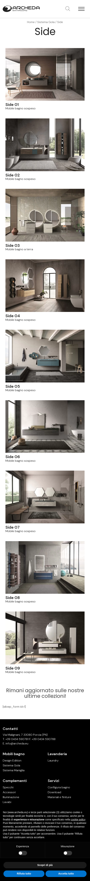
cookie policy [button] (78, 819)
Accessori (9, 792)
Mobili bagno (14, 754)
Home (31, 22)
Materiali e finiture (59, 797)
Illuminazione (11, 797)
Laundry (53, 760)
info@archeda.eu (17, 743)
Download (54, 792)
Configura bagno (59, 787)
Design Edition (12, 760)
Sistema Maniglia (13, 770)
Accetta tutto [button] (66, 873)
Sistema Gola (46, 22)
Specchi (8, 787)
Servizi (53, 780)
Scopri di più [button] (45, 865)
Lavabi (7, 802)
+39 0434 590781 (16, 739)
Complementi (15, 780)
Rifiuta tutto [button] (24, 873)
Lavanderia (57, 754)
